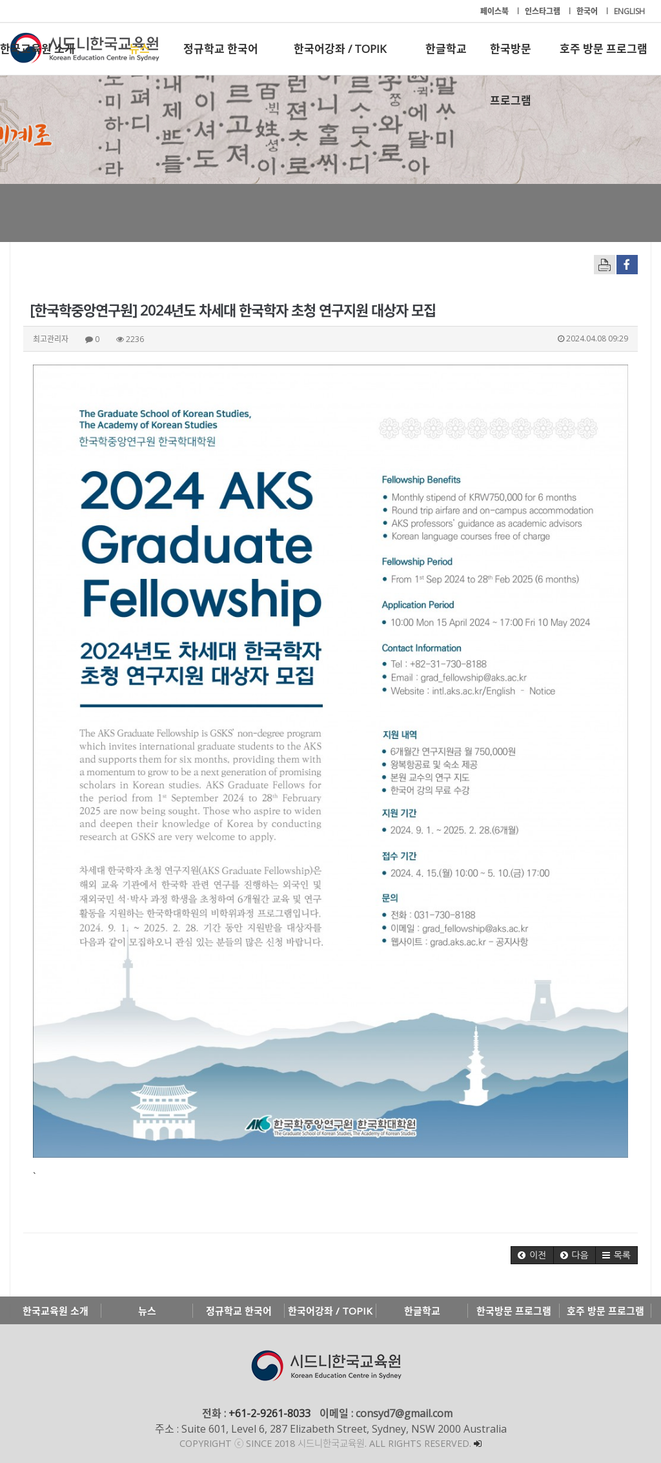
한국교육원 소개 (37, 48)
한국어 (588, 11)
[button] (532, 1255)
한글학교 (446, 48)
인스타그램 (543, 11)
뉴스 (139, 48)
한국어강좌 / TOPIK (340, 48)
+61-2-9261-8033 (269, 1413)
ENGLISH (629, 11)
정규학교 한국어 (220, 48)
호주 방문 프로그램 (603, 48)
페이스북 (495, 11)
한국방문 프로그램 (510, 58)
